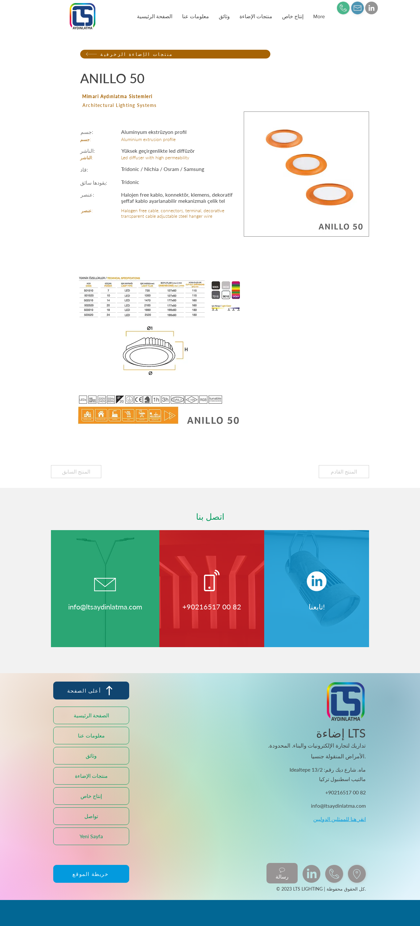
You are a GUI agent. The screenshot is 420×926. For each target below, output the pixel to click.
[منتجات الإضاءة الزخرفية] (175, 54)
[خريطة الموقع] (91, 874)
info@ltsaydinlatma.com (105, 606)
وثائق (91, 755)
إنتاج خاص (91, 796)
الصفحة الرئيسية (91, 715)
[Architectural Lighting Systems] (175, 105)
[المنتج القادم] (344, 471)
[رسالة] (282, 873)
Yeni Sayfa (91, 836)
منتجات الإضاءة (91, 776)
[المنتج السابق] (76, 471)
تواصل (91, 816)
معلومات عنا (91, 735)
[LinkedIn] (371, 8)
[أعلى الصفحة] (91, 690)
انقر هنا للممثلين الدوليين (339, 819)
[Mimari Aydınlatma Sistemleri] (175, 96)
